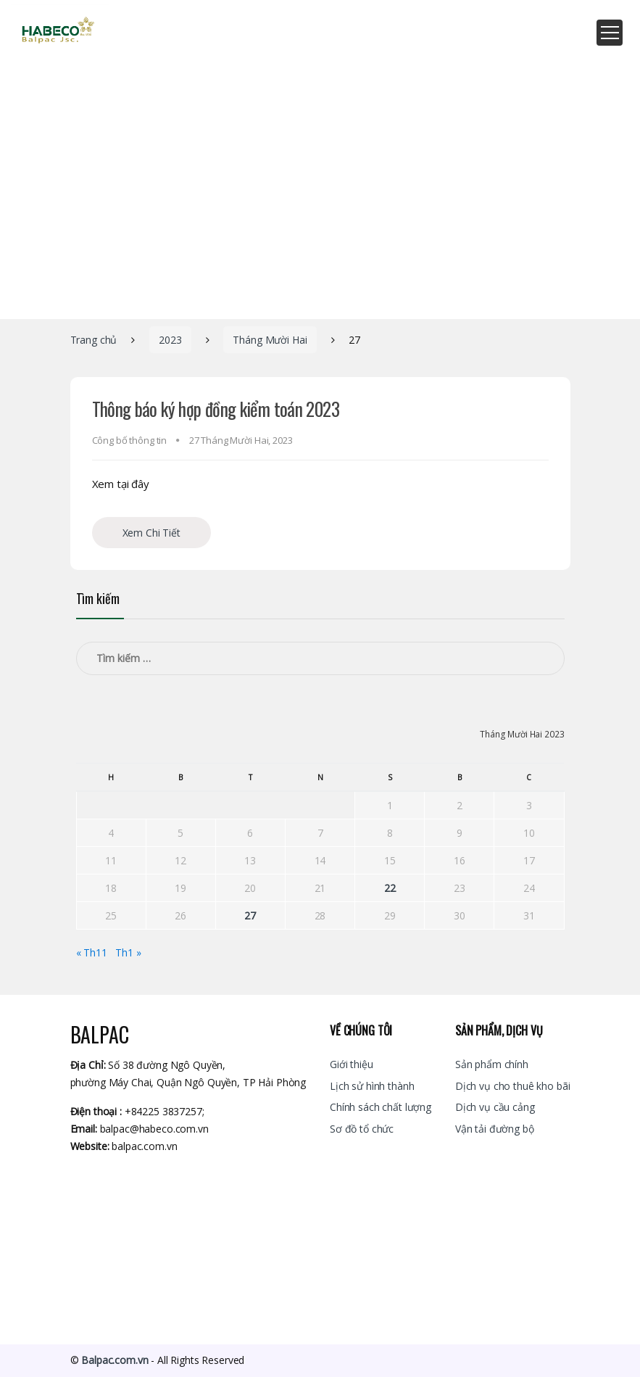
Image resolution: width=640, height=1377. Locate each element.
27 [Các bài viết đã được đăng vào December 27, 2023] (250, 915)
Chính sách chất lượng (380, 1107)
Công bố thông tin (129, 440)
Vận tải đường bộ (494, 1129)
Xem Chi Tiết (151, 532)
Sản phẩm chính (491, 1064)
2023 (170, 340)
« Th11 (91, 952)
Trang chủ (93, 340)
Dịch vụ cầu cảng (495, 1107)
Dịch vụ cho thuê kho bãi (512, 1086)
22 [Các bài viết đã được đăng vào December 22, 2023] (390, 888)
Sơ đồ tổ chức (362, 1129)
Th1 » (128, 952)
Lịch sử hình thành (372, 1086)
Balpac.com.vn (114, 1360)
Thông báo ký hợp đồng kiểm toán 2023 (216, 408)
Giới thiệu (351, 1064)
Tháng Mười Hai (270, 340)
